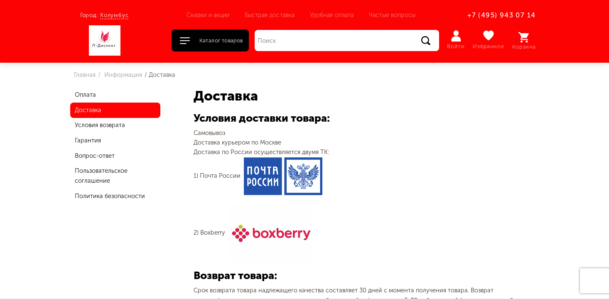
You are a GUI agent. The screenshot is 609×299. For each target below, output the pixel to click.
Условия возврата (100, 125)
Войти (456, 39)
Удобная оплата (332, 15)
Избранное (489, 39)
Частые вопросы (392, 15)
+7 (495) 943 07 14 (501, 15)
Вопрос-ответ (95, 155)
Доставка (88, 110)
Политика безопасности (110, 196)
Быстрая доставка (270, 15)
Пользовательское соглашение (101, 175)
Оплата (85, 94)
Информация (122, 74)
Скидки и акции (208, 15)
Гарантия (88, 140)
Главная (85, 74)
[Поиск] (347, 40)
